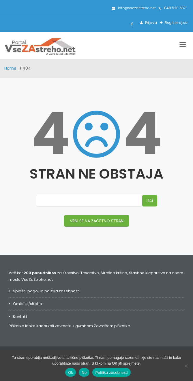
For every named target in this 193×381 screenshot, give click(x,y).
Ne (84, 372)
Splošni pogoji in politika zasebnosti (46, 291)
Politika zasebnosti (111, 372)
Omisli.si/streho (27, 303)
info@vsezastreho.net (134, 7)
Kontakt (20, 316)
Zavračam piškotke (112, 326)
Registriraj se (175, 22)
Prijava (150, 22)
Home (11, 68)
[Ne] (186, 366)
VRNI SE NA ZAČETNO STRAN (96, 221)
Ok (70, 372)
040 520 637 (172, 7)
